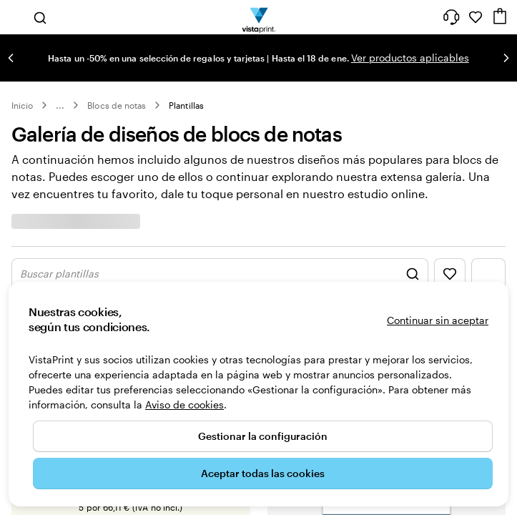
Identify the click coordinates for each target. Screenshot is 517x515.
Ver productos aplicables (410, 58)
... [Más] (60, 105)
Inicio (22, 105)
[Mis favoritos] (475, 17)
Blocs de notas (116, 105)
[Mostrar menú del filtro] (488, 274)
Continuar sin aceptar (437, 320)
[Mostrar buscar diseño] (219, 274)
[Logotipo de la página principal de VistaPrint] (258, 17)
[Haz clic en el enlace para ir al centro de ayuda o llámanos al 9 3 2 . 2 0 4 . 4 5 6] (451, 17)
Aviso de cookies (184, 404)
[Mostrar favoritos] (450, 274)
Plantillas (186, 105)
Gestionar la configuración (263, 436)
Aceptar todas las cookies (263, 473)
